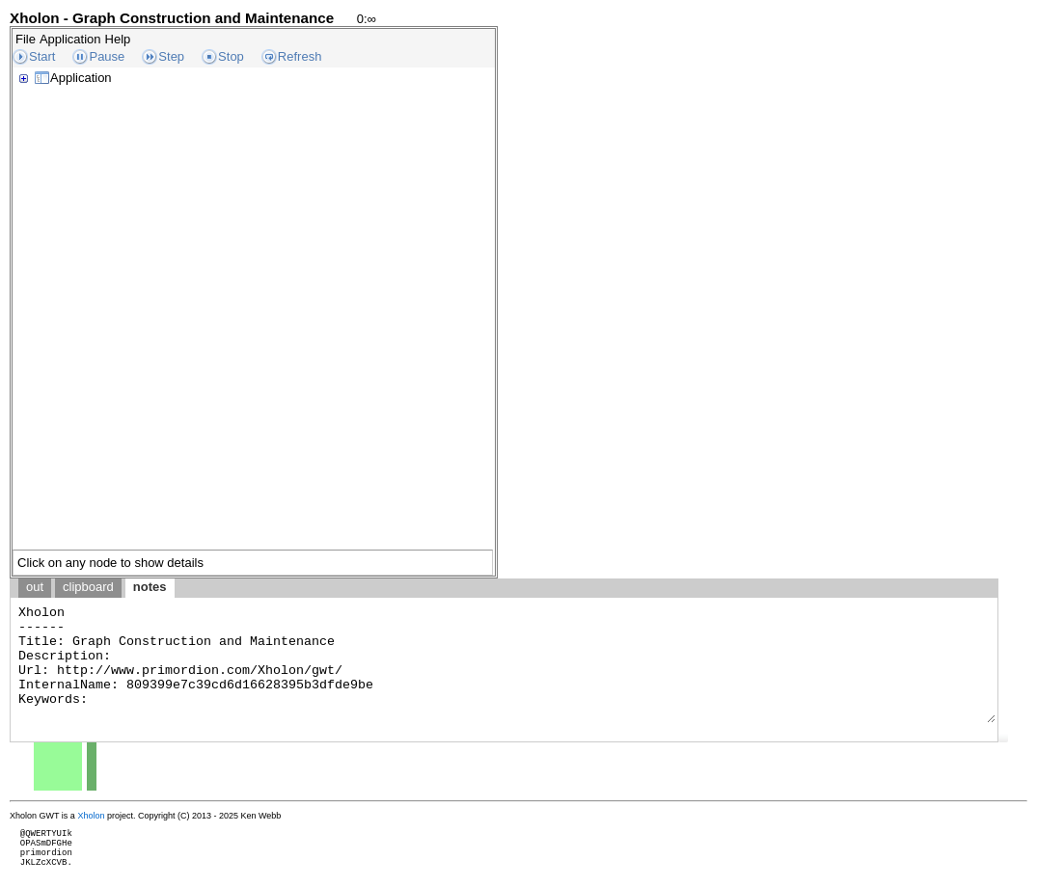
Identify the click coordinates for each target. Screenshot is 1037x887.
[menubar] (73, 39)
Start (42, 56)
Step (171, 56)
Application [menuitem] (70, 39)
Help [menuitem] (118, 39)
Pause (106, 56)
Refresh (300, 56)
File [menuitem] (25, 39)
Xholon (90, 815)
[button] (1003, 737)
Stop (231, 56)
